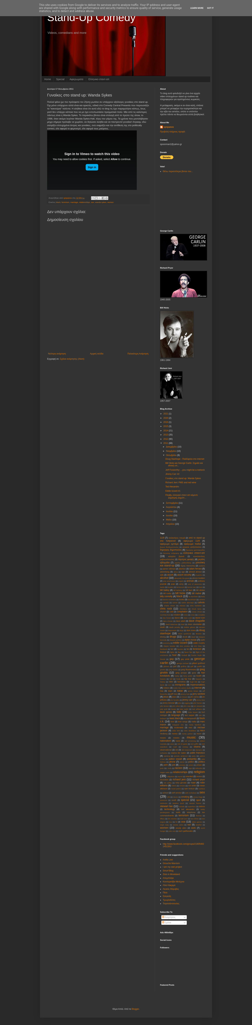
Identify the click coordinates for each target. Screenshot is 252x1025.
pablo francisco (197, 753)
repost (180, 776)
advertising (164, 572)
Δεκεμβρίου (172, 446)
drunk (184, 637)
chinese (182, 606)
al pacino (198, 575)
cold (171, 612)
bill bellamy (177, 590)
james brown (193, 691)
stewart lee (166, 806)
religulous (171, 776)
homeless (181, 682)
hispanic (199, 679)
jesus (165, 697)
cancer (175, 603)
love (172, 722)
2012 (166, 439)
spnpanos (169, 127)
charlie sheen (169, 606)
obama (197, 746)
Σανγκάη (167, 896)
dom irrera (191, 630)
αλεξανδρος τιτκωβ (176, 538)
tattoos (202, 806)
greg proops (181, 673)
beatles (170, 587)
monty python (187, 734)
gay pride (185, 659)
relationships (84, 202)
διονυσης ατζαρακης (171, 553)
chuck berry (196, 609)
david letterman (172, 624)
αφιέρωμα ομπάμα (169, 544)
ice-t (169, 685)
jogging (187, 703)
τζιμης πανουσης (187, 566)
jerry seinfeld (199, 694)
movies (176, 738)
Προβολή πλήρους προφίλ (172, 131)
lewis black (175, 718)
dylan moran (191, 640)
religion (199, 772)
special (185, 799)
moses (163, 738)
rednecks (198, 768)
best (200, 587)
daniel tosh (200, 618)
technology (169, 809)
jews (174, 697)
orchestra (163, 753)
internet (197, 688)
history (162, 682)
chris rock (166, 608)
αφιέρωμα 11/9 (191, 541)
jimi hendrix (174, 700)
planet (182, 762)
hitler (171, 682)
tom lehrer (195, 819)
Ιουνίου (169, 515)
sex (92, 202)
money (175, 734)
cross (193, 615)
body (203, 596)
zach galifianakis (186, 831)
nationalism (165, 741)
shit (168, 797)
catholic (201, 602)
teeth (178, 812)
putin (162, 768)
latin (200, 715)
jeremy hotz (185, 694)
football (184, 655)
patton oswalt (175, 759)
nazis (178, 741)
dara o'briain (168, 621)
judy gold (163, 709)
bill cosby (167, 593)
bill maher (196, 593)
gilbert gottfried (198, 663)
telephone (191, 812)
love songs (182, 722)
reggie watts (165, 772)
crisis (186, 615)
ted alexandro (187, 809)
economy (166, 643)
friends (162, 659)
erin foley (198, 646)
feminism (65, 202)
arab (173, 584)
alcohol (164, 577)
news (172, 744)
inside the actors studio (182, 688)
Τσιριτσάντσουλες (171, 903)
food (174, 655)
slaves (175, 797)
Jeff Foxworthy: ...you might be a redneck (185, 470)
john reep (187, 706)
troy (170, 822)
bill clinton (200, 590)
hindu (178, 679)
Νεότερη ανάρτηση (57, 353)
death (162, 627)
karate (173, 709)
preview (182, 765)
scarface (201, 789)
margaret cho (178, 725)
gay (172, 658)
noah (175, 747)
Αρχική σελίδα (96, 353)
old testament (187, 750)
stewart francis (195, 803)
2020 (166, 418)
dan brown (167, 618)
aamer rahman (169, 569)
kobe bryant (193, 712)
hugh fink (193, 682)
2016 (166, 422)
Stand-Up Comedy (91, 17)
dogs (182, 630)
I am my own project (172, 867)
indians (166, 688)
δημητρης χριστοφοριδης (195, 550)
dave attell (180, 621)
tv (176, 822)
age (183, 572)
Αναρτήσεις (168, 917)
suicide (181, 806)
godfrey (184, 666)
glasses (166, 666)
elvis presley (185, 646)
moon (199, 734)
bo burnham (193, 596)
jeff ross (173, 694)
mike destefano (190, 731)
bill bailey (164, 590)
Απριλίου (170, 524)
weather (199, 825)
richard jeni (179, 779)
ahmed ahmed (195, 572)
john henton (197, 703)
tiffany (162, 819)
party (194, 756)
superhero (192, 806)
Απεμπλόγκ (168, 878)
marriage (74, 202)
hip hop (187, 679)
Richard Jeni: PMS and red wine (180, 482)
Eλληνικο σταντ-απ (99, 79)
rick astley (168, 783)
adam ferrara (195, 568)
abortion (182, 569)
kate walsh (184, 709)
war (189, 824)
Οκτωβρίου (171, 455)
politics (201, 762)
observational (166, 750)
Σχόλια (166, 922)
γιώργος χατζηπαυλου (192, 547)
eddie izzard (180, 642)
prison (199, 765)
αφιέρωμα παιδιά (192, 544)
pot (173, 765)
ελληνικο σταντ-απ (194, 552)
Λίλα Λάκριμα (169, 885)
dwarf (193, 637)
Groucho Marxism (171, 863)
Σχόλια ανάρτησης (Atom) (72, 359)
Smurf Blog (168, 870)
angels (180, 581)
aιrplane (202, 566)
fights (172, 652)
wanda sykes (100, 202)
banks (162, 587)
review (199, 776)
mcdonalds (178, 727)
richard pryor (198, 779)
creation (176, 615)
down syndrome (184, 634)
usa (183, 821)
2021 (166, 413)
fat (188, 649)
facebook (163, 649)
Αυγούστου (171, 507)
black (58, 202)
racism (178, 768)
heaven (163, 679)
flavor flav (188, 652)
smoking (185, 797)
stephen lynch (178, 803)
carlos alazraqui (187, 603)
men (190, 727)
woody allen (181, 828)
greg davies (173, 670)
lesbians (163, 718)
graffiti (199, 666)
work (193, 828)
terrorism (184, 815)
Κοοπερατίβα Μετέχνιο (173, 881)
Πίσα (165, 892)
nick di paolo (182, 744)
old (176, 750)
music (191, 737)
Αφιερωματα (76, 79)
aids (162, 575)
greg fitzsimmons (188, 669)
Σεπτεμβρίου (172, 503)
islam (170, 691)
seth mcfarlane (190, 793)
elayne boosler (169, 646)
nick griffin (194, 744)
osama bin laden (178, 753)
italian (180, 691)
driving (163, 637)
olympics (199, 750)
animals (190, 581)
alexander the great (181, 578)
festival (163, 652)
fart (172, 649)
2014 (166, 430)
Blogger (135, 1009)
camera (202, 600)
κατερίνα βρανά (176, 556)
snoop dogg (197, 797)
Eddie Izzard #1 (172, 491)
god (174, 666)
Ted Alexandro (172, 486)
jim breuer (183, 697)
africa (175, 572)
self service (177, 793)
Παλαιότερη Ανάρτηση (137, 353)
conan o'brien (197, 612)
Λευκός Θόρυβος (171, 889)
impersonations (197, 685)
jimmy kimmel (169, 703)
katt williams (197, 709)
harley (177, 676)
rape (190, 768)
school (165, 793)
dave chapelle (197, 620)
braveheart (192, 600)
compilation (182, 611)
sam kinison (189, 789)
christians (183, 609)
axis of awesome (195, 584)
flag (179, 652)
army (181, 584)
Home (47, 79)
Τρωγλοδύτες (169, 900)
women (110, 202)
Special (60, 79)
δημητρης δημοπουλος (171, 550)
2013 (166, 434)
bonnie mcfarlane (169, 600)
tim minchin (172, 819)
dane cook (188, 618)
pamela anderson (181, 756)
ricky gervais (181, 783)
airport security (184, 575)
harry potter (187, 676)
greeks (162, 670)
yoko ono (171, 831)
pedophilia (192, 759)
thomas (199, 816)
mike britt (176, 731)
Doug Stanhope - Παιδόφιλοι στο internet (184, 459)
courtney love (165, 615)
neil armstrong (190, 741)
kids (179, 711)
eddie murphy (199, 643)
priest (191, 765)
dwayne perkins (176, 640)
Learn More (197, 8)
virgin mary (164, 825)
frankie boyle (196, 655)
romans (182, 786)
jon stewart (198, 706)
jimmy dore (200, 700)
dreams (198, 634)
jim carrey (195, 697)
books (181, 599)
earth (202, 640)
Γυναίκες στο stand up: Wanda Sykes (183, 478)
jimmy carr (187, 700)
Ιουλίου (169, 511)
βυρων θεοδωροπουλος (169, 547)
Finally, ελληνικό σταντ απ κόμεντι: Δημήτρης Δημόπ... (181, 496)
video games (197, 822)
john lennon (164, 706)
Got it (210, 8)
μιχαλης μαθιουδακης (183, 563)
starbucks (163, 803)
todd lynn (183, 819)
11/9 (162, 538)
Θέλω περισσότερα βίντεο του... (178, 171)
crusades (201, 615)
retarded (189, 776)
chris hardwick (196, 606)
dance (177, 618)
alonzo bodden (198, 578)
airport (170, 575)
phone (172, 762)
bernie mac (191, 587)
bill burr (189, 590)
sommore (163, 800)
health (198, 676)
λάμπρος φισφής (186, 559)
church (163, 612)
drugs (173, 636)
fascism (180, 649)
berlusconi (180, 587)
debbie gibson (189, 627)
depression (172, 630)
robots (174, 786)
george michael (182, 663)
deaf (182, 624)
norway (185, 747)
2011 (166, 443)
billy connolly (166, 596)
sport (198, 800)
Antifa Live (168, 859)
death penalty (174, 627)
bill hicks (180, 593)
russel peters (176, 789)
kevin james (166, 712)
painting (167, 756)
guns (194, 673)
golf (192, 666)
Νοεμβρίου (171, 451)
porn (165, 765)
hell (171, 679)
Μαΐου (169, 519)
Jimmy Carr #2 (172, 474)
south (174, 800)
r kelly (169, 768)
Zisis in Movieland (171, 874)
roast (193, 782)
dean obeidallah (195, 624)
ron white (192, 785)
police (191, 762)
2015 (166, 426)
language (175, 715)
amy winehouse (169, 581)
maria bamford (195, 725)
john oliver (176, 706)
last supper (189, 715)
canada (165, 603)
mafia (193, 722)
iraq (161, 691)
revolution (164, 780)
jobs (179, 703)
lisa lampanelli (190, 718)
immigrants (180, 685)
